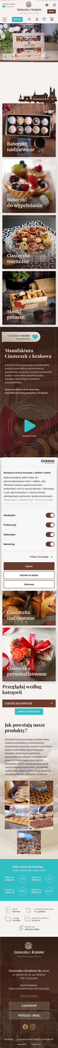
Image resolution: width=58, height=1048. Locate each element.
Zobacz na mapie (29, 995)
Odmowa (29, 584)
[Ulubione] (44, 19)
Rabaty (17, 19)
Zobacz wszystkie (29, 711)
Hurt (51, 11)
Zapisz (29, 566)
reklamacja (36, 1044)
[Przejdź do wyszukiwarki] (29, 19)
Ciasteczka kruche (18, 703)
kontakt (9, 1039)
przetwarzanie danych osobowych (35, 1039)
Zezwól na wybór (29, 575)
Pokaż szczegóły (39, 556)
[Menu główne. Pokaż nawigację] (5, 19)
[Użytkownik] (37, 19)
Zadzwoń (29, 1005)
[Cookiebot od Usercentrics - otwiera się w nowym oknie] (41, 462)
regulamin (22, 1044)
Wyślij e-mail (29, 1015)
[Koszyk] (52, 19)
